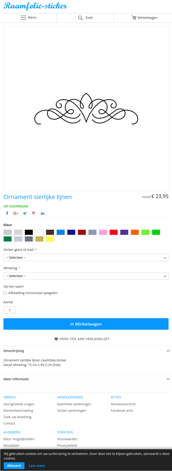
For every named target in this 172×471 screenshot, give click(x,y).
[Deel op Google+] (15, 213)
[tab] (86, 351)
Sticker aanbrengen (71, 410)
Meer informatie (16, 379)
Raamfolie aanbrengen (74, 404)
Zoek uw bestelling (17, 417)
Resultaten (11, 445)
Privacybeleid (67, 445)
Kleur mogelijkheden (18, 439)
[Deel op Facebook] (7, 213)
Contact (9, 423)
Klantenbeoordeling (18, 410)
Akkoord (14, 465)
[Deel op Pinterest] (33, 213)
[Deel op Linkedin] (42, 213)
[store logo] (86, 7)
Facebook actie (122, 410)
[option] (7, 232)
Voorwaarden (67, 439)
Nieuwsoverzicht (123, 404)
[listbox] (86, 236)
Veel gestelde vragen (18, 404)
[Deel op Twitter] (25, 213)
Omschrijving (13, 351)
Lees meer (37, 465)
